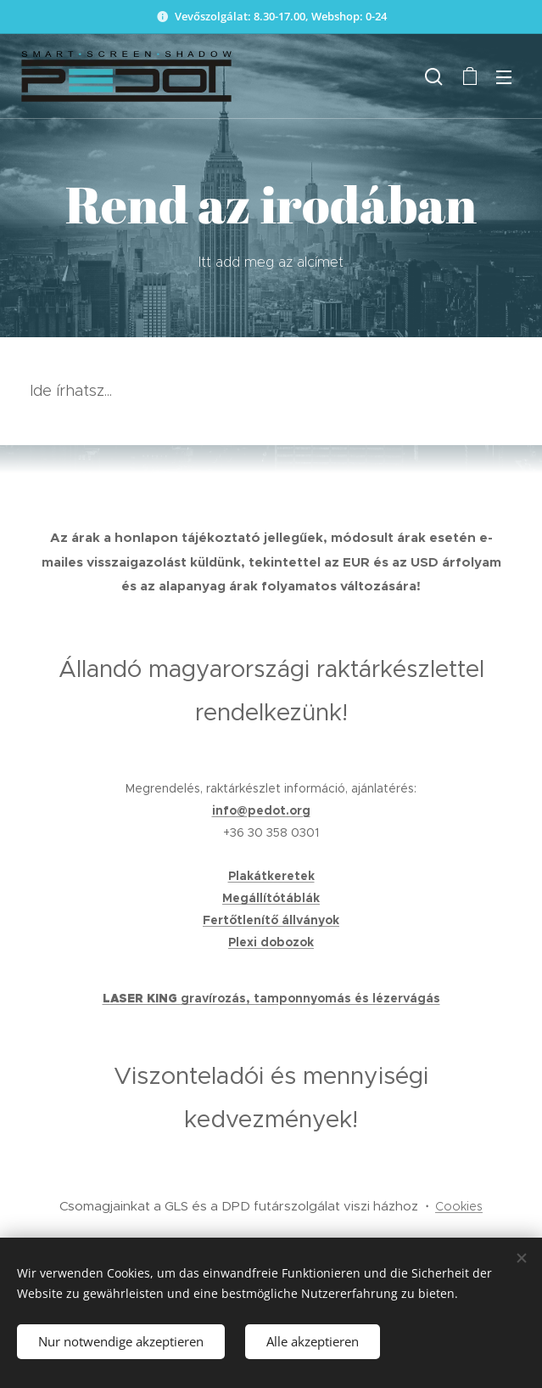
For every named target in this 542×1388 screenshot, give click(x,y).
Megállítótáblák (271, 898)
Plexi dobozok (271, 942)
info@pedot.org (261, 810)
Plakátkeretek (271, 875)
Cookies (459, 1206)
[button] (434, 76)
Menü (503, 77)
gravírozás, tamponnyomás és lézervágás (310, 998)
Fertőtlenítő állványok (271, 920)
